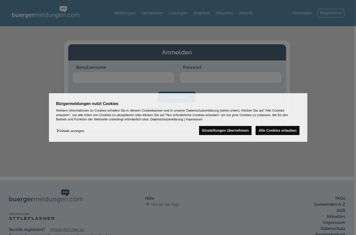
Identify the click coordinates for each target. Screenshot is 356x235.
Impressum (194, 119)
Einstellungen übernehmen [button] (225, 130)
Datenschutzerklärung (166, 119)
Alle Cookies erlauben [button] (277, 130)
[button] (71, 131)
